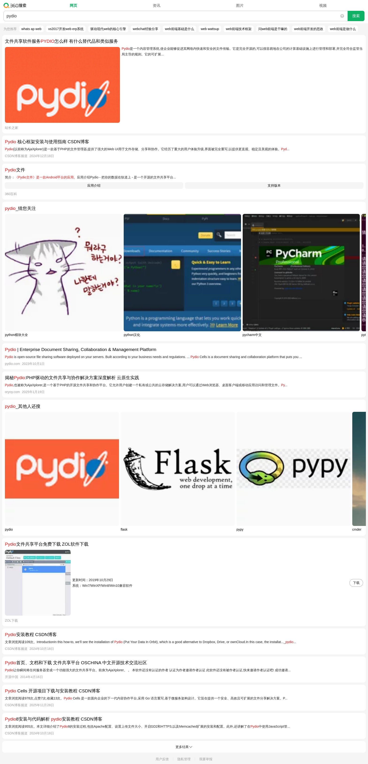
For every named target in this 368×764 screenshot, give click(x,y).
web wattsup (210, 29)
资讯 (156, 6)
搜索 (356, 16)
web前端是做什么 (343, 29)
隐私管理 (184, 759)
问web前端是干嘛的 (273, 29)
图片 (240, 6)
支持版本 (274, 185)
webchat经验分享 (145, 29)
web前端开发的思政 (308, 29)
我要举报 (205, 759)
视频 (323, 6)
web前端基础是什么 (179, 29)
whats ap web (31, 29)
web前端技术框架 (239, 29)
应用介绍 (93, 185)
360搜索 (16, 5)
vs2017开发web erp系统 (66, 29)
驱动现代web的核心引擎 (108, 29)
